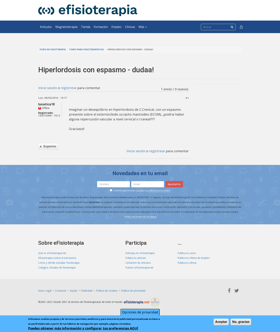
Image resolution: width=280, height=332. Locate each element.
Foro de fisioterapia (53, 49)
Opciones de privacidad (140, 312)
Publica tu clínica (187, 262)
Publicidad (86, 290)
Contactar (60, 290)
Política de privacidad (133, 290)
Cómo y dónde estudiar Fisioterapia (58, 262)
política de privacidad (159, 190)
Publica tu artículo (135, 258)
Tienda (85, 27)
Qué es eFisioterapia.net (52, 253)
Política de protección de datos (140, 216)
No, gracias (240, 322)
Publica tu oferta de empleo (194, 258)
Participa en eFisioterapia (139, 253)
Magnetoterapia (66, 27)
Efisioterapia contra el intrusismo (57, 258)
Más (143, 27)
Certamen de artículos (138, 262)
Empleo (116, 27)
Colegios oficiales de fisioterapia (57, 267)
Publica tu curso (187, 253)
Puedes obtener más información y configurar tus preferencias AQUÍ (83, 328)
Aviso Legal (44, 290)
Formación (101, 27)
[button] (241, 27)
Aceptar (221, 322)
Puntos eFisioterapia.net (139, 267)
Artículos (46, 27)
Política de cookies (107, 290)
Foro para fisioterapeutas (86, 49)
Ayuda (73, 290)
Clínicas (130, 27)
